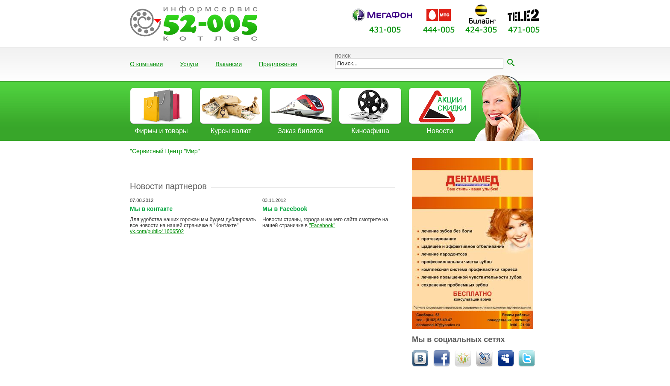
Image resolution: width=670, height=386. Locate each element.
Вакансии (228, 64)
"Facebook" (322, 225)
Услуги (189, 64)
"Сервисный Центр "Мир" (165, 151)
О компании (146, 64)
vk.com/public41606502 (157, 231)
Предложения (278, 64)
